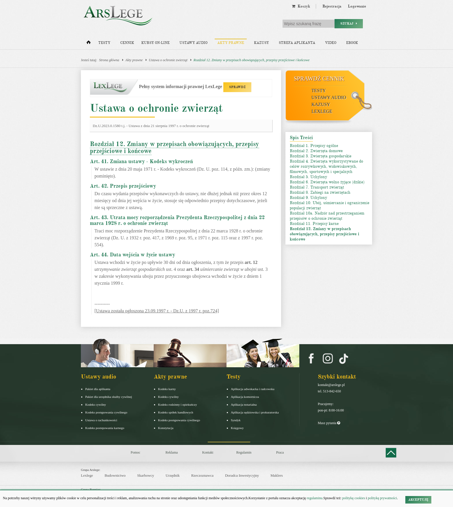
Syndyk (236, 420)
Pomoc (135, 452)
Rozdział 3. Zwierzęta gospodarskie (320, 156)
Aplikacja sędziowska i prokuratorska (255, 412)
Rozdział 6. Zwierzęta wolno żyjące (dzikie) (327, 182)
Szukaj (348, 23)
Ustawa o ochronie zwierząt (168, 60)
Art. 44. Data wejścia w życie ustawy (132, 254)
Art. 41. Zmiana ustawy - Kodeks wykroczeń (141, 161)
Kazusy (261, 43)
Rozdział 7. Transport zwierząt (317, 187)
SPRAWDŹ (237, 87)
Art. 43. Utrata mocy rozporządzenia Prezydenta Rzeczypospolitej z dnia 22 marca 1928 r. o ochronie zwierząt (177, 220)
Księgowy (237, 428)
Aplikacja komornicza (245, 396)
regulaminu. (315, 498)
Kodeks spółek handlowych (175, 412)
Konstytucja (165, 428)
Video (330, 43)
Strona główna (109, 60)
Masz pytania (329, 423)
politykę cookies (353, 498)
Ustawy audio (193, 43)
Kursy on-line (155, 43)
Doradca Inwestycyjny (242, 475)
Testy (104, 43)
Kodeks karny (167, 389)
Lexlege (87, 475)
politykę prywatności (382, 498)
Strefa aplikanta (297, 43)
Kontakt (207, 452)
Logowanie (357, 6)
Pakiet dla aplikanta (97, 389)
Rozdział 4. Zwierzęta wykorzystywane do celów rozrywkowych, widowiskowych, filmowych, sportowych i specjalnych (326, 166)
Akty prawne (230, 43)
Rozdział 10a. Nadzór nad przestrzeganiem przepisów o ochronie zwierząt (327, 216)
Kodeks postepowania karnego (104, 428)
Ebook (352, 43)
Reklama (172, 452)
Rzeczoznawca (202, 475)
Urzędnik (172, 475)
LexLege (321, 111)
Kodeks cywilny (95, 404)
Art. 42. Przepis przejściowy (123, 186)
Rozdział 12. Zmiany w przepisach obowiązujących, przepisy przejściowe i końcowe (252, 60)
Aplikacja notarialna (244, 404)
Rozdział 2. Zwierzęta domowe (316, 150)
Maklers (276, 475)
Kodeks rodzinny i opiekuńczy (177, 404)
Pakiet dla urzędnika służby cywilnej (108, 396)
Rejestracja (331, 6)
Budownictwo (115, 475)
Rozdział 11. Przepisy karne (314, 223)
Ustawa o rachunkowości (101, 420)
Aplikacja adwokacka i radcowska (252, 389)
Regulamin (244, 452)
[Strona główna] (88, 43)
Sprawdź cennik (319, 78)
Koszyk (301, 6)
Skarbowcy (145, 475)
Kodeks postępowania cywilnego (106, 412)
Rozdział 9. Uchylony (308, 197)
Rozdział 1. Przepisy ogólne (314, 145)
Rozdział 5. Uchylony (308, 176)
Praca (280, 452)
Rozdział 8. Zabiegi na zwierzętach (320, 192)
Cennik (127, 43)
